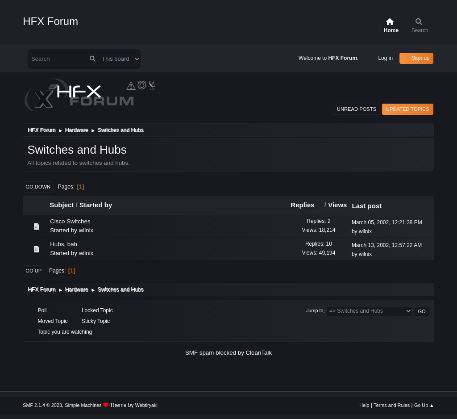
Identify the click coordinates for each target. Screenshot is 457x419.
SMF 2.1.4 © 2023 (42, 405)
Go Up (33, 270)
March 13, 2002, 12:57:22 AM (387, 245)
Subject (62, 205)
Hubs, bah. (64, 244)
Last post (367, 206)
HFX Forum (50, 21)
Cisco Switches (70, 221)
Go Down (37, 186)
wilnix (86, 230)
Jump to (314, 311)
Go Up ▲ (424, 405)
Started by (95, 205)
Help (364, 405)
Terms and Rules (392, 405)
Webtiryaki (146, 405)
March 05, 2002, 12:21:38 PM (387, 222)
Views (337, 205)
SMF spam (199, 352)
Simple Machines (83, 405)
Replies (306, 205)
